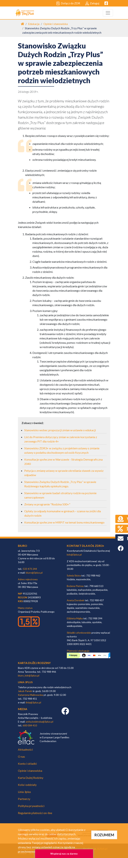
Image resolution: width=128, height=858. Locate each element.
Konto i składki (27, 763)
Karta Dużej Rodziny (30, 777)
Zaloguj (92, 3)
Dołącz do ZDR (68, 3)
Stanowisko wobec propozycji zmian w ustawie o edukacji (60, 430)
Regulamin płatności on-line (35, 813)
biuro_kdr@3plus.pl (28, 675)
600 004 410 (30, 725)
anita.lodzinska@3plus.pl (39, 721)
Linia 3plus (24, 791)
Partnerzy (24, 798)
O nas (21, 756)
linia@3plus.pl (33, 702)
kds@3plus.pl (74, 554)
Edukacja (33, 23)
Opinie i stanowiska (55, 23)
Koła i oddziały (27, 784)
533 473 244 (30, 568)
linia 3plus (25, 682)
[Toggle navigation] (108, 12)
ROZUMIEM (104, 835)
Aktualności (25, 749)
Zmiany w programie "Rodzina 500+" (47, 504)
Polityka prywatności (31, 806)
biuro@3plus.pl (34, 572)
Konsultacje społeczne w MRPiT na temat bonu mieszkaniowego (64, 522)
